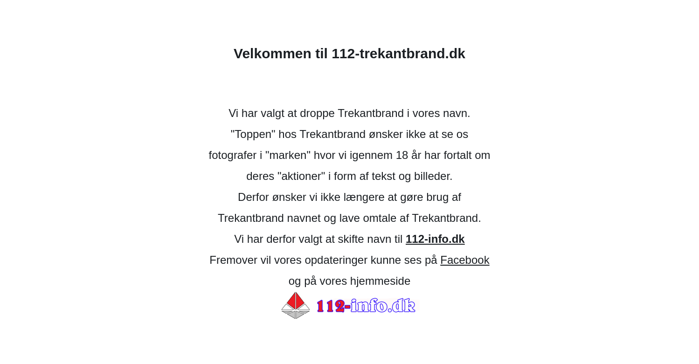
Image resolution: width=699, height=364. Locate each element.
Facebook (464, 260)
